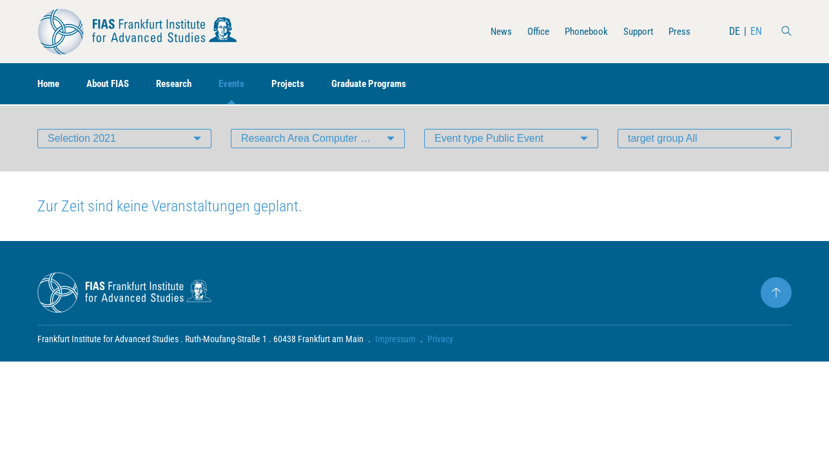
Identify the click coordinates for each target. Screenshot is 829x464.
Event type (488, 138)
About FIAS (113, 84)
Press (678, 31)
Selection (82, 138)
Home (49, 84)
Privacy (440, 339)
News (491, 31)
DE (734, 31)
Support (635, 31)
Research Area (323, 138)
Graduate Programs (386, 84)
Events (243, 84)
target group (662, 138)
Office (530, 31)
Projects (301, 84)
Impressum (395, 339)
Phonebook (581, 31)
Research (183, 84)
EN (756, 31)
